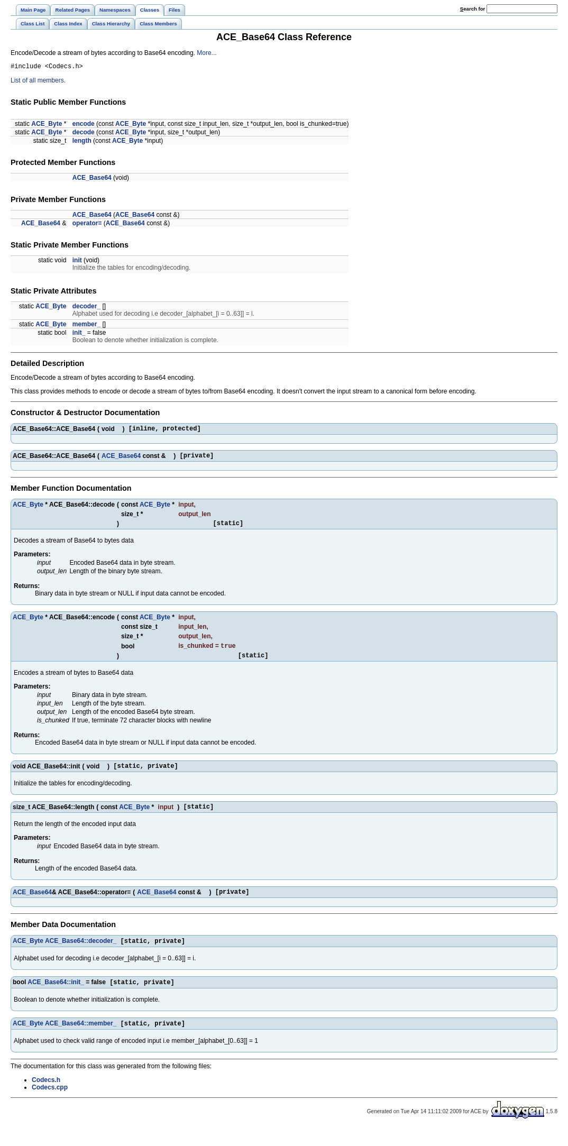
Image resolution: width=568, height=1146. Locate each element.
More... (206, 53)
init (77, 261)
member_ (86, 325)
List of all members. (38, 82)
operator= (87, 224)
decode (83, 133)
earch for (473, 9)
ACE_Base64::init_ (56, 998)
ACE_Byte (46, 125)
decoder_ (86, 307)
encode (83, 125)
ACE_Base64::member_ (80, 1040)
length (81, 142)
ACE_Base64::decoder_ (80, 955)
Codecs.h (46, 1097)
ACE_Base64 (92, 179)
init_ (79, 334)
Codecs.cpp (50, 1104)
